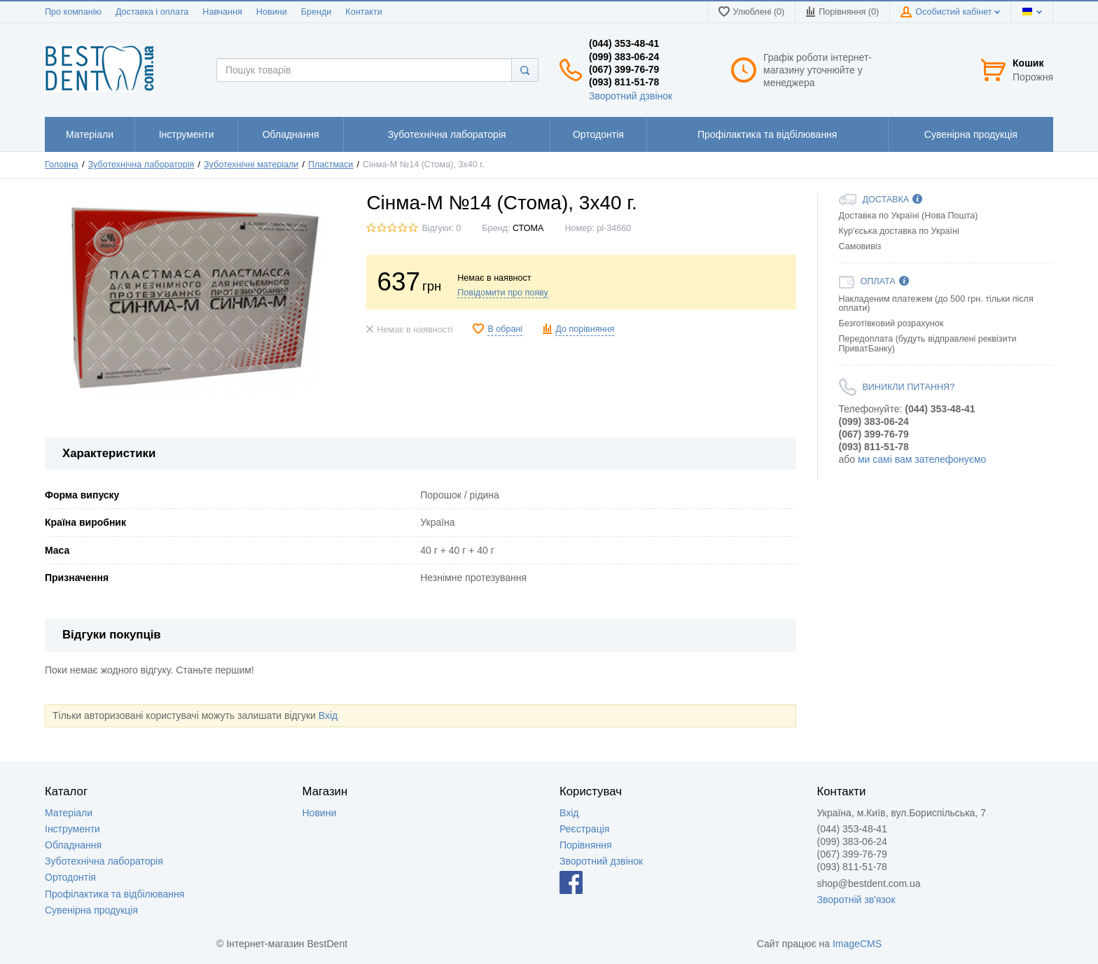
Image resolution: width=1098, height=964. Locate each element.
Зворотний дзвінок (630, 96)
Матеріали (68, 812)
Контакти (363, 12)
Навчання (222, 12)
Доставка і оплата (152, 12)
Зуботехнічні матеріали (251, 164)
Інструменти (72, 828)
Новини (271, 12)
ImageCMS (857, 943)
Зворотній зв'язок (856, 899)
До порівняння (584, 329)
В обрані (504, 329)
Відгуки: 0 (441, 228)
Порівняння (586, 845)
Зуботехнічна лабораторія (141, 164)
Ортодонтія (70, 877)
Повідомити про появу (502, 293)
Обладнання (73, 845)
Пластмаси (330, 164)
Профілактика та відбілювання (114, 894)
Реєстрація (584, 828)
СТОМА (528, 228)
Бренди (316, 12)
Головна (61, 164)
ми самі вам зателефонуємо (922, 459)
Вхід (328, 715)
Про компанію (73, 12)
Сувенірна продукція (91, 910)
